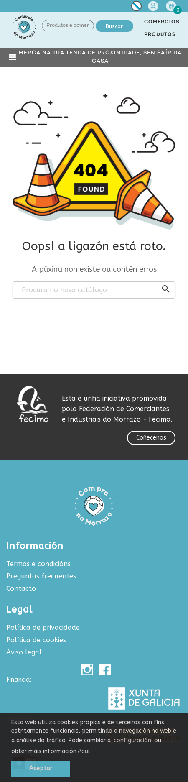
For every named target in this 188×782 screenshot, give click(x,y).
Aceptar (40, 768)
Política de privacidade (43, 627)
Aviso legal (24, 652)
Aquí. (84, 751)
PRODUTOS (160, 34)
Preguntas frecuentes (41, 576)
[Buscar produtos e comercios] (94, 290)
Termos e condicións (38, 564)
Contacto (21, 589)
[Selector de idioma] (136, 8)
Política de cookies (36, 640)
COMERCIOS (162, 22)
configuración (132, 740)
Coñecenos (151, 437)
